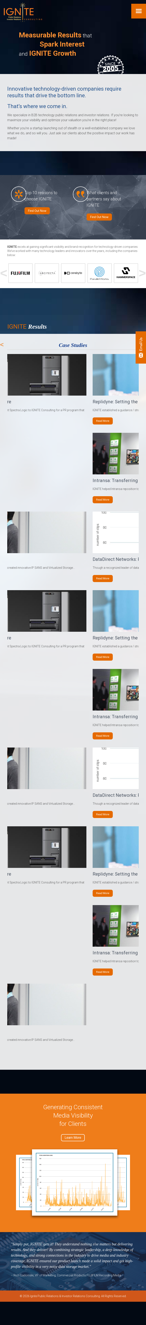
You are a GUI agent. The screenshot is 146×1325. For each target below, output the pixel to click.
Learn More (73, 1161)
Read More (103, 425)
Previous (3, 277)
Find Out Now (37, 215)
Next (142, 277)
